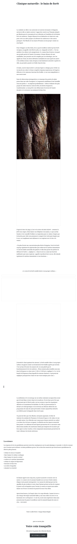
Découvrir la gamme (38, 535)
